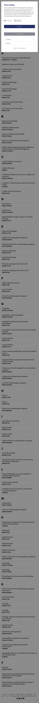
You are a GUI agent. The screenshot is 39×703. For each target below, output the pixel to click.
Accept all (19, 26)
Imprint (15, 48)
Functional (9, 20)
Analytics (19, 20)
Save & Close (19, 34)
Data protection (22, 48)
